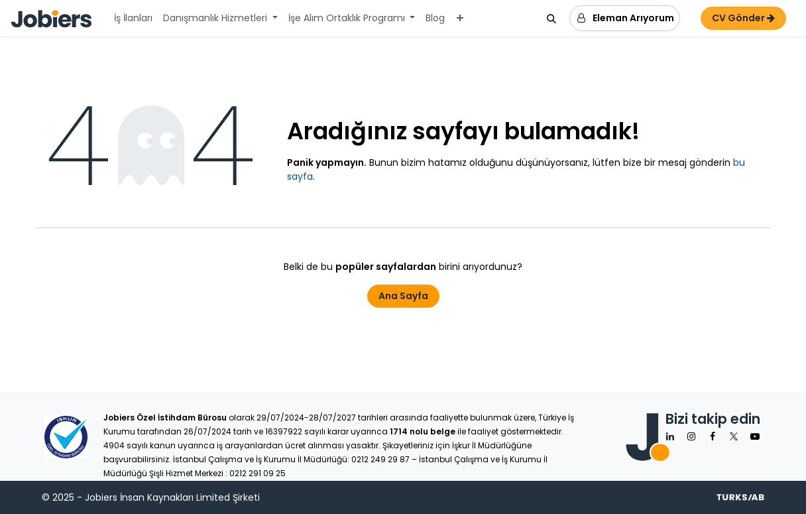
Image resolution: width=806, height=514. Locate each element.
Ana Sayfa (403, 295)
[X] (733, 436)
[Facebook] (712, 436)
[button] (551, 18)
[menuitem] (133, 18)
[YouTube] (755, 436)
